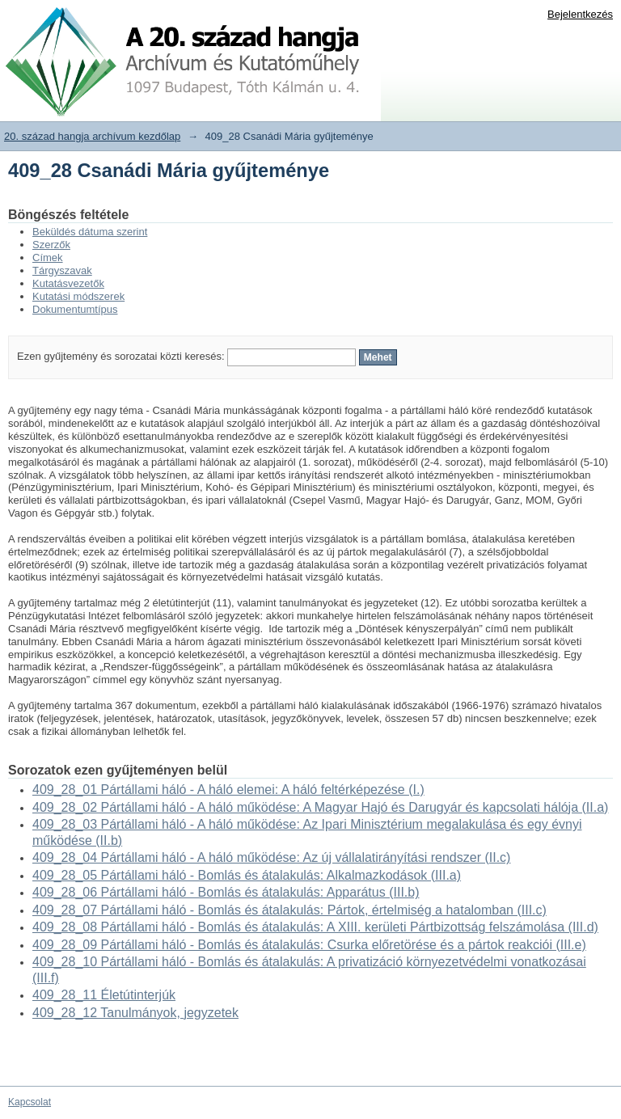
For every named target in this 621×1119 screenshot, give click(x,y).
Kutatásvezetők (68, 283)
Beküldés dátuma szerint (89, 232)
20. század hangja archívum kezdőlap (92, 136)
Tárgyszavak (62, 270)
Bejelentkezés (580, 14)
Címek (47, 257)
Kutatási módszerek (78, 296)
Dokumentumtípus (75, 309)
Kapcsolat (29, 1102)
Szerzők (51, 245)
